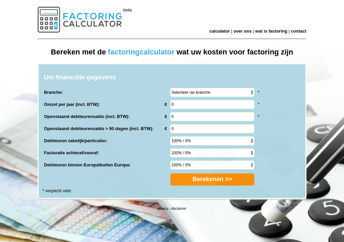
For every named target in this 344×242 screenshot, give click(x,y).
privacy (163, 208)
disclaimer (178, 208)
